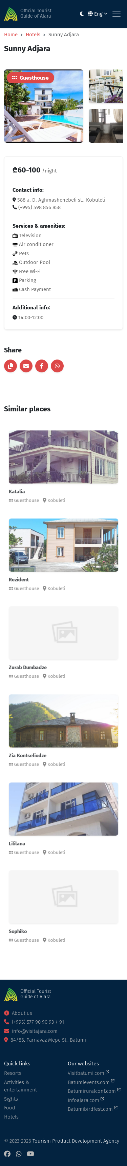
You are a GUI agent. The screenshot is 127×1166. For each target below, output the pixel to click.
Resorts (12, 1073)
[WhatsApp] (18, 1154)
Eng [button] (97, 14)
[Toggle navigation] (116, 13)
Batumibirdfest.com (93, 1108)
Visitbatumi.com (88, 1072)
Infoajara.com (86, 1100)
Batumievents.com (91, 1082)
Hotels (33, 35)
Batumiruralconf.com (94, 1090)
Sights (11, 1099)
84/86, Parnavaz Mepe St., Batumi (45, 1040)
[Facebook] (7, 1154)
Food (9, 1108)
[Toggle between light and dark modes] (82, 14)
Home (11, 35)
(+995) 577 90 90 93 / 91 (34, 1022)
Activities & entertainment (20, 1086)
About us (18, 1013)
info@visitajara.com (31, 1031)
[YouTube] (30, 1154)
